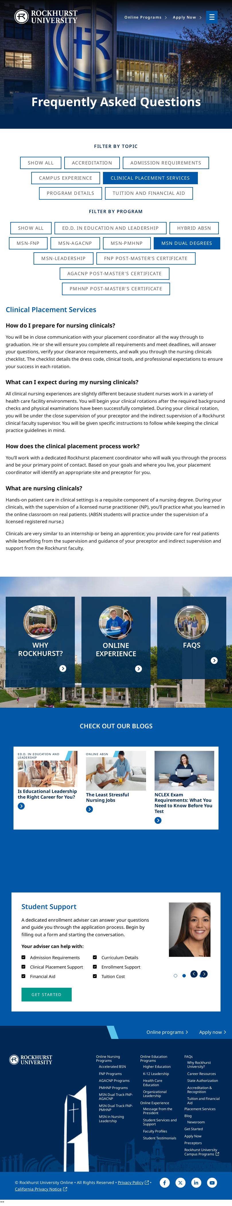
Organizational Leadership (155, 1093)
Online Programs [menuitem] (142, 17)
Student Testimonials (159, 1138)
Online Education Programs (153, 1058)
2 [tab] (185, 977)
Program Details (70, 193)
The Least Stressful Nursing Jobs (107, 797)
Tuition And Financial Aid (149, 193)
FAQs (188, 1056)
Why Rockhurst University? (199, 1064)
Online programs (165, 1032)
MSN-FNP (28, 243)
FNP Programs (110, 1073)
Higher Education (157, 1066)
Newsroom (196, 1122)
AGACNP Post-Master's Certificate (114, 273)
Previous (194, 973)
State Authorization (202, 1080)
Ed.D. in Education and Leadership (110, 228)
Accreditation (92, 163)
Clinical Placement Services (150, 178)
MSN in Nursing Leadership (111, 1118)
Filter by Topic (116, 146)
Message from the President (157, 1110)
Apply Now (192, 1136)
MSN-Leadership (63, 258)
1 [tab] (177, 977)
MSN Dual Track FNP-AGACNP (116, 1096)
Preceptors (193, 1142)
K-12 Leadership (156, 1073)
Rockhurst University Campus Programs (200, 1151)
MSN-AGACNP (75, 243)
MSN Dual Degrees (186, 243)
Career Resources (201, 1073)
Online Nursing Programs (108, 1058)
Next (204, 973)
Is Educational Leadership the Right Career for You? (47, 794)
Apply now (210, 1032)
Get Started (193, 1128)
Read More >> (21, 806)
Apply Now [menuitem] (184, 17)
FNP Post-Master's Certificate (146, 258)
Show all (31, 228)
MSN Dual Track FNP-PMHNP (116, 1107)
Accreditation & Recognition (199, 1089)
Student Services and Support (160, 1122)
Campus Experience (65, 178)
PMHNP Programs (113, 1087)
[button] (46, 994)
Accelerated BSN (112, 1066)
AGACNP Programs (114, 1080)
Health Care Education (152, 1082)
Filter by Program (116, 211)
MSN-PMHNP (127, 243)
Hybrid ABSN (194, 228)
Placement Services (200, 1108)
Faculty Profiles (155, 1131)
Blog (188, 1115)
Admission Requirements (165, 163)
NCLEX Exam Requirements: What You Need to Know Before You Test (183, 803)
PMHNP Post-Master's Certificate (116, 288)
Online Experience (154, 1102)
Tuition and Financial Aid (203, 1100)
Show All (41, 163)
